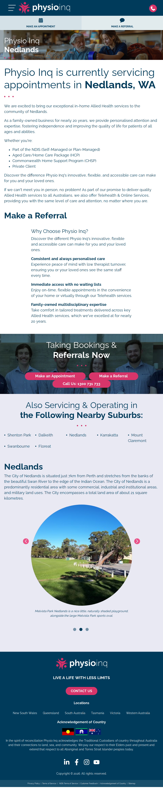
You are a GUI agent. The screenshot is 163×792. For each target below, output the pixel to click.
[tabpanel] (81, 561)
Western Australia (138, 713)
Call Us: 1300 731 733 (81, 384)
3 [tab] (87, 629)
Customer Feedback (89, 784)
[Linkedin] (67, 762)
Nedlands (77, 435)
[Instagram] (86, 762)
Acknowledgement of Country (113, 784)
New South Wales (25, 713)
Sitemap (131, 784)
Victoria (115, 713)
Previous (26, 541)
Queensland (51, 713)
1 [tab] (74, 629)
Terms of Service (49, 784)
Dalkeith (46, 435)
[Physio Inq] (44, 8)
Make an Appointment (55, 376)
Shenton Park (19, 435)
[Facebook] (77, 762)
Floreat (45, 446)
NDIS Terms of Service (68, 784)
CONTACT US (81, 691)
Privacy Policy (34, 784)
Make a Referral (113, 376)
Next (137, 541)
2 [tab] (80, 629)
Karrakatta (109, 435)
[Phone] (154, 8)
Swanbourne (18, 446)
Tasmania (97, 713)
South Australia (75, 713)
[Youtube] (96, 762)
